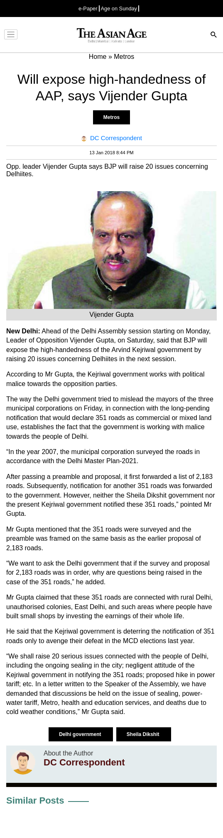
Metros (111, 117)
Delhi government (81, 734)
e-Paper (88, 8)
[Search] (214, 35)
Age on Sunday (119, 8)
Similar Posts (35, 800)
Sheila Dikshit (144, 734)
